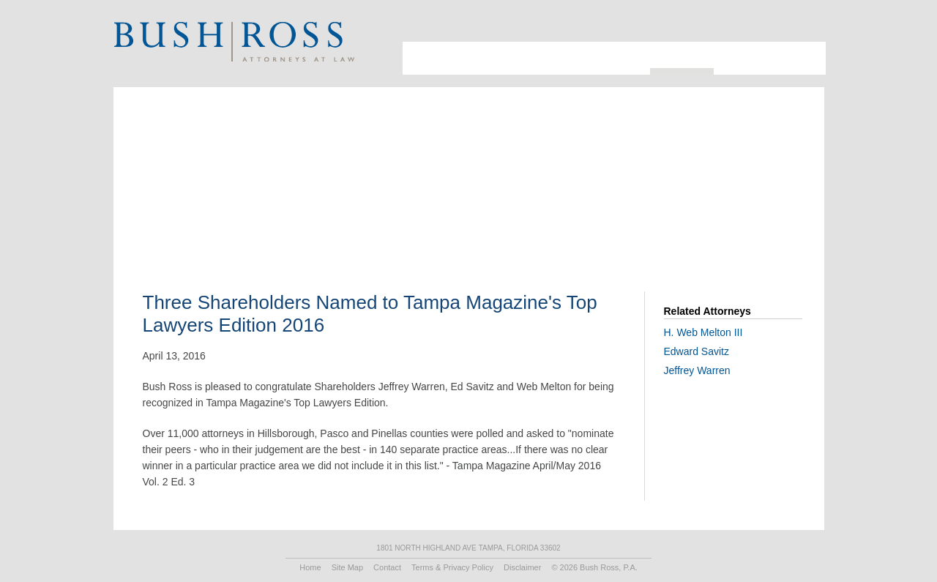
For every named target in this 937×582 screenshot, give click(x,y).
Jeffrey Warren (697, 370)
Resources (682, 55)
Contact (802, 58)
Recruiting (746, 58)
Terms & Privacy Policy (452, 567)
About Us (421, 58)
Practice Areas (608, 58)
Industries (534, 58)
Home (310, 567)
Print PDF (731, 194)
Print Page (804, 26)
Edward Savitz (696, 351)
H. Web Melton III (703, 332)
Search (786, 26)
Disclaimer (522, 567)
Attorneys (470, 58)
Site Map (347, 567)
